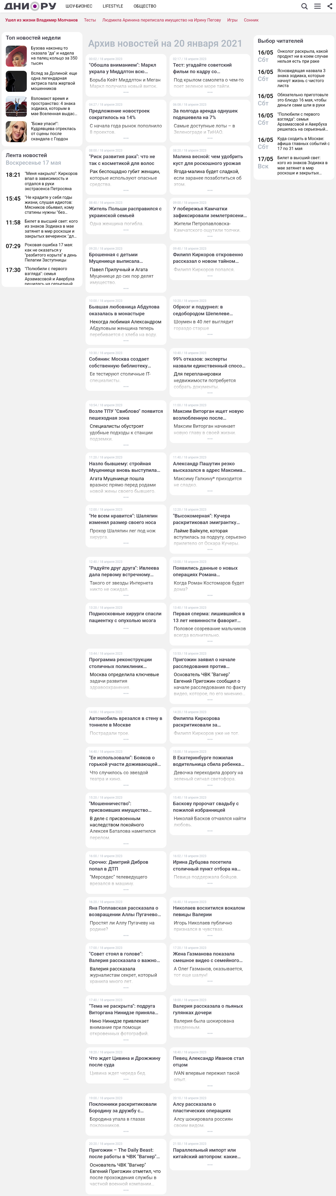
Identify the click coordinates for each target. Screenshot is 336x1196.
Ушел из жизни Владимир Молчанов (41, 20)
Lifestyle (113, 6)
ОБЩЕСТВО (145, 6)
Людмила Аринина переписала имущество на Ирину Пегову (161, 20)
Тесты (90, 20)
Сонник (251, 20)
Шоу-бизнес (79, 6)
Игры (232, 20)
